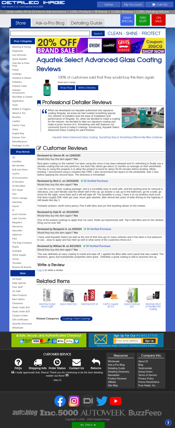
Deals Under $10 (21, 307)
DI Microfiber (18, 185)
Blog (140, 364)
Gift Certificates (20, 319)
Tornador (16, 263)
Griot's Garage (19, 198)
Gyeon (15, 206)
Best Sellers (18, 299)
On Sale (16, 291)
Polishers (17, 82)
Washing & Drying (21, 46)
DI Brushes (18, 181)
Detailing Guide (116, 368)
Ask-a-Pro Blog (116, 364)
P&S (14, 238)
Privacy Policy (146, 378)
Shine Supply (19, 255)
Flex (14, 194)
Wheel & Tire (19, 113)
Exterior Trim (18, 137)
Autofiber (17, 161)
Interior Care (18, 125)
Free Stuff (17, 287)
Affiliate (112, 382)
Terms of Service (147, 375)
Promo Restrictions (148, 382)
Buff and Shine (20, 169)
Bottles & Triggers (21, 109)
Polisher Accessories (18, 91)
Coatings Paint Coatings (76, 318)
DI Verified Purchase (94, 181)
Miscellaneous (19, 141)
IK (13, 210)
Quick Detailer (19, 59)
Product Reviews (117, 378)
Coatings (16, 73)
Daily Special (19, 283)
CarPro (16, 173)
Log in (40, 270)
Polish (15, 69)
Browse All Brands (21, 267)
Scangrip (16, 250)
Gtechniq (17, 202)
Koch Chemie (19, 214)
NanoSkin (17, 230)
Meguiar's (17, 222)
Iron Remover (19, 55)
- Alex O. (57, 380)
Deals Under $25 (21, 311)
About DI (143, 361)
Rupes (15, 246)
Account (133, 4)
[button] (168, 422)
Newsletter (114, 375)
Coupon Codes (20, 315)
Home (109, 4)
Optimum (17, 234)
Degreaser (17, 51)
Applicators (18, 101)
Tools (15, 105)
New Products (19, 295)
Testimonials (145, 368)
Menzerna (17, 226)
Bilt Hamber (18, 165)
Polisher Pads (19, 86)
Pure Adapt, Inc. (147, 385)
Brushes (16, 117)
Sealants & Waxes (21, 78)
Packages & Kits (20, 145)
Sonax (15, 259)
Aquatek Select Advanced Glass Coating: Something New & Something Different (97, 137)
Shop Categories (23, 41)
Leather (16, 121)
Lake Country (19, 218)
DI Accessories (20, 177)
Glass (15, 129)
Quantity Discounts (22, 323)
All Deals (16, 279)
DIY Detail (17, 190)
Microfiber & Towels (22, 96)
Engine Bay (18, 133)
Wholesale (17, 327)
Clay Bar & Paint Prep (20, 64)
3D (13, 157)
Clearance (17, 303)
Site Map (113, 385)
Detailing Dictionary (118, 371)
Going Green (145, 371)
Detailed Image (33, 3)
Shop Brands (22, 151)
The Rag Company (22, 242)
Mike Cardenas (154, 137)
